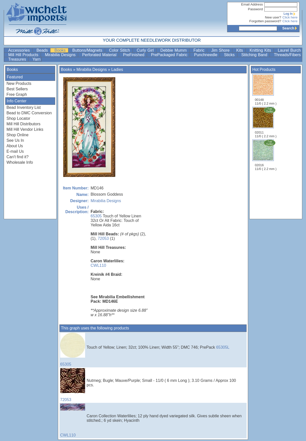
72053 (103, 238)
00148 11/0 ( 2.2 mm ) (266, 89)
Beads (42, 50)
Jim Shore (221, 50)
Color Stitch (120, 50)
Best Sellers (17, 89)
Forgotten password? (265, 21)
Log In (291, 13)
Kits (240, 50)
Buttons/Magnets (88, 50)
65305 (96, 216)
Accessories (19, 50)
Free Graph (16, 94)
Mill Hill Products (24, 55)
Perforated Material (100, 55)
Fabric (199, 50)
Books (60, 50)
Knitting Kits (261, 50)
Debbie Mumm (174, 50)
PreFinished (134, 55)
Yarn (36, 59)
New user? (273, 17)
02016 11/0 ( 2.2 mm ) (266, 155)
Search (290, 28)
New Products (18, 83)
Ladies (117, 69)
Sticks (230, 55)
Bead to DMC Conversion (29, 113)
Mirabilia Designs (61, 55)
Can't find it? (17, 157)
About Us (14, 146)
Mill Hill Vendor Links (24, 129)
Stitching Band (255, 55)
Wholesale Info (19, 162)
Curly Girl (146, 50)
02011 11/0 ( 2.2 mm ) (266, 122)
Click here (290, 17)
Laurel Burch (289, 50)
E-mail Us (15, 151)
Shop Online (17, 135)
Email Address (252, 4)
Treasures (17, 59)
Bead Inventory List (23, 107)
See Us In (15, 140)
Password (255, 9)
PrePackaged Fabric (170, 55)
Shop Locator (18, 118)
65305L (222, 347)
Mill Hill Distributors (23, 124)
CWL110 (98, 265)
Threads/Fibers (287, 55)
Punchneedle (206, 55)
